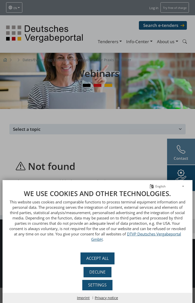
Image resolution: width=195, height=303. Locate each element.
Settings (97, 285)
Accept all (97, 258)
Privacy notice (106, 297)
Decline (97, 272)
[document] (97, 222)
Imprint (83, 297)
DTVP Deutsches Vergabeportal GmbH (137, 239)
